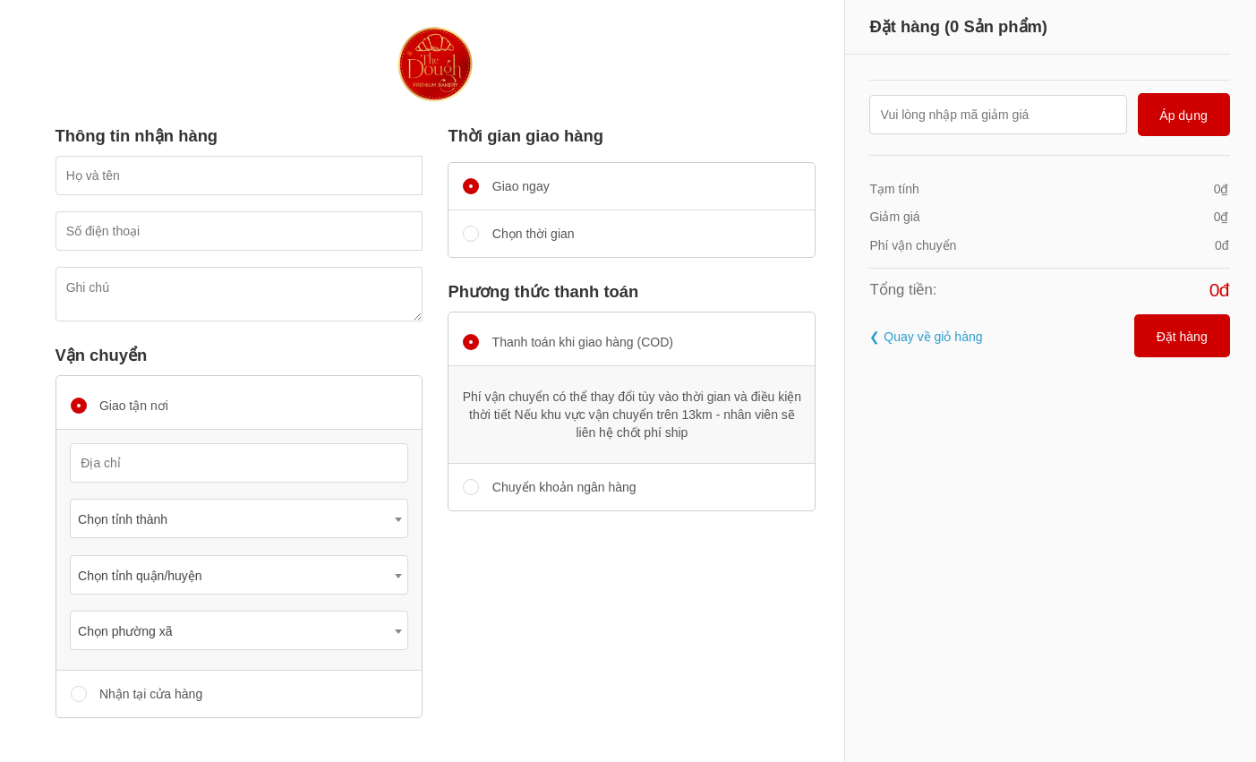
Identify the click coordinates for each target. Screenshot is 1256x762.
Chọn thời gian (518, 234)
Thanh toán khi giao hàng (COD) (567, 342)
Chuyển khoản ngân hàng (549, 487)
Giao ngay (506, 186)
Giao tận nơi (119, 406)
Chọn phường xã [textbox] (125, 631)
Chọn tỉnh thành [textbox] (122, 519)
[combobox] (239, 518)
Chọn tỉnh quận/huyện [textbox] (140, 576)
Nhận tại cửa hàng (137, 694)
